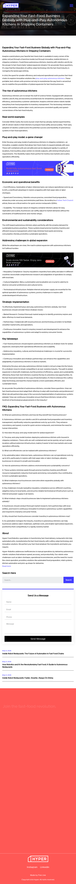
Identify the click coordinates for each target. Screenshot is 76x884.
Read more (6, 566)
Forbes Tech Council (65, 200)
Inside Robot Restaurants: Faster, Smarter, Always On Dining (27, 678)
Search (69, 580)
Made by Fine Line (38, 875)
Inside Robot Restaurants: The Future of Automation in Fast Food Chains (33, 653)
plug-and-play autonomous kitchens (50, 78)
